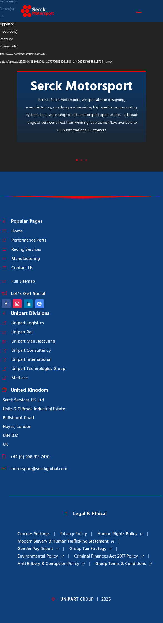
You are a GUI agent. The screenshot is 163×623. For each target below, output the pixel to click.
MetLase (19, 378)
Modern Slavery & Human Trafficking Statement (65, 541)
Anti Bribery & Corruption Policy (51, 564)
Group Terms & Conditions (123, 564)
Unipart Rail (22, 332)
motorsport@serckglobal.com (38, 469)
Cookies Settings (33, 534)
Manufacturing (25, 258)
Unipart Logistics (27, 323)
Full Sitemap (23, 281)
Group (77, 599)
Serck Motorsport (82, 86)
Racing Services (26, 249)
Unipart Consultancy (31, 350)
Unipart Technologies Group (38, 369)
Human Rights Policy (120, 534)
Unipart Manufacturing (33, 341)
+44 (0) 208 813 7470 (30, 457)
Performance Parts (28, 240)
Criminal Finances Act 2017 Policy (109, 556)
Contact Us (22, 268)
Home (17, 231)
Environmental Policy (40, 556)
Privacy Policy (73, 534)
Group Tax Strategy (90, 549)
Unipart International (31, 359)
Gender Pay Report (38, 549)
